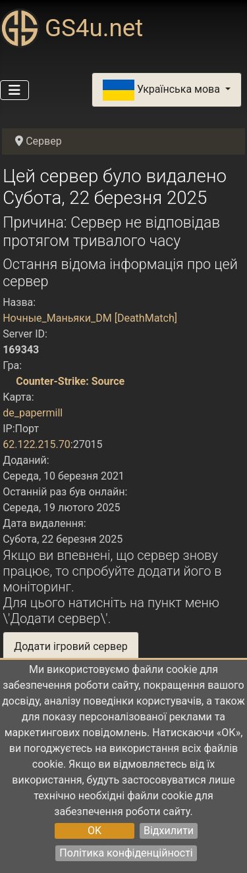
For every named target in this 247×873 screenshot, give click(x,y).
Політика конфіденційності (125, 853)
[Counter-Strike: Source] (8, 381)
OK (94, 830)
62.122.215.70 (36, 444)
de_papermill (33, 413)
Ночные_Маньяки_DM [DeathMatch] (90, 318)
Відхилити (169, 830)
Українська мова (163, 90)
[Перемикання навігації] (14, 90)
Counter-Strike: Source (70, 381)
